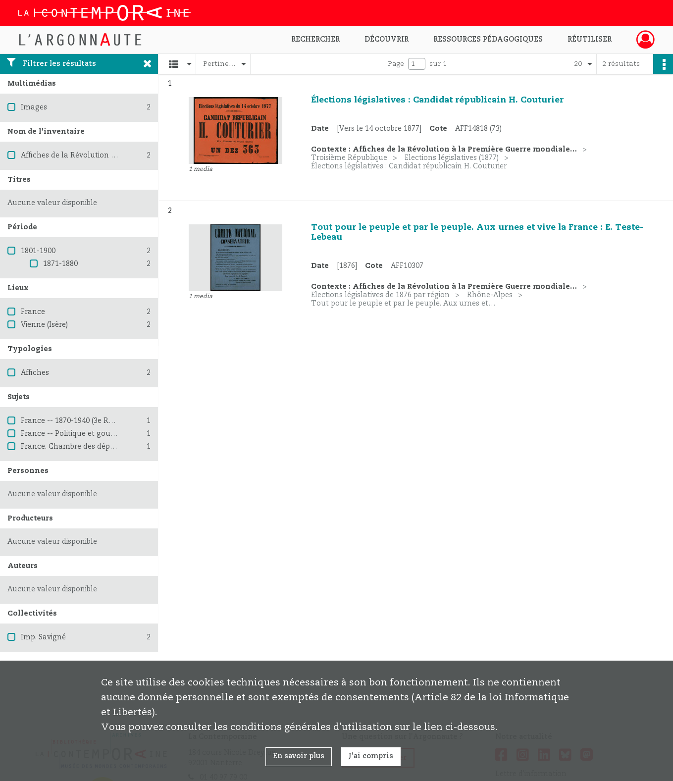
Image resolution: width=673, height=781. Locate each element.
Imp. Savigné (43, 637)
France (33, 312)
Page (396, 63)
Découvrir (386, 39)
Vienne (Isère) (44, 324)
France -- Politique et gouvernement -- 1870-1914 (107, 433)
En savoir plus (298, 756)
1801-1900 (38, 251)
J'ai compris (371, 756)
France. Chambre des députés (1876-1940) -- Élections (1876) (125, 446)
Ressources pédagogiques (488, 39)
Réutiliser (590, 39)
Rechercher (315, 39)
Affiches (35, 372)
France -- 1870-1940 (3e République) (83, 420)
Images (34, 107)
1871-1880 (60, 263)
